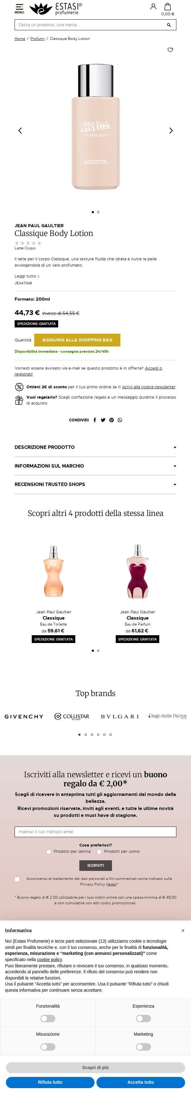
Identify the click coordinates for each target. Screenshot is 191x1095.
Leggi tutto (27, 276)
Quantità (23, 340)
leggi (111, 884)
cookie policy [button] (49, 959)
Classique (54, 618)
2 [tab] (98, 650)
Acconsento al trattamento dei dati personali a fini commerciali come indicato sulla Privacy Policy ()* (99, 881)
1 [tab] (93, 650)
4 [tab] (98, 734)
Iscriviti (95, 865)
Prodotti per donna (72, 851)
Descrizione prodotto (45, 447)
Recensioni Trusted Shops (50, 484)
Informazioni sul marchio (49, 466)
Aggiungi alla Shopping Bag (77, 340)
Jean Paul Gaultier (39, 225)
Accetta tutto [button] (141, 1082)
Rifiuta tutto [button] (50, 1082)
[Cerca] (95, 24)
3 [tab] (92, 734)
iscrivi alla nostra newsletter (148, 387)
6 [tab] (110, 734)
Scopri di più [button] (95, 1067)
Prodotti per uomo (122, 851)
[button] (183, 930)
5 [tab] (104, 734)
